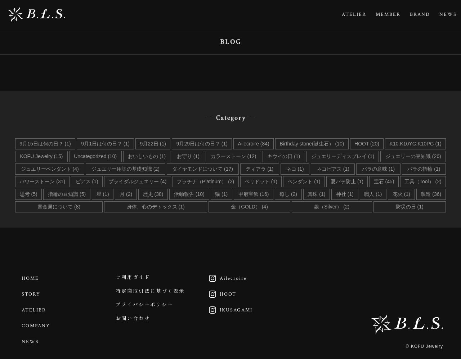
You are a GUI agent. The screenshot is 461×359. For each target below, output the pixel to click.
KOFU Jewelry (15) (41, 156)
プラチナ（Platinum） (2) (205, 181)
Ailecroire (226, 278)
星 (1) (103, 194)
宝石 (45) (384, 181)
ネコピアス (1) (333, 169)
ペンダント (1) (303, 181)
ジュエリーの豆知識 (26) (413, 156)
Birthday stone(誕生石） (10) (311, 144)
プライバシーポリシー (145, 307)
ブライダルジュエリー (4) (137, 181)
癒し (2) (288, 194)
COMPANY (36, 322)
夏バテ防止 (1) (347, 181)
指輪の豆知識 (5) (67, 194)
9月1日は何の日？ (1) (105, 144)
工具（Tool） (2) (423, 181)
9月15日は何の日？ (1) (45, 144)
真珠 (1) (316, 194)
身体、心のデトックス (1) (156, 207)
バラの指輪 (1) (423, 169)
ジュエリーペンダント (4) (50, 169)
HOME (31, 278)
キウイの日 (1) (283, 156)
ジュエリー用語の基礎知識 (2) (125, 169)
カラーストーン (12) (233, 156)
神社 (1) (345, 194)
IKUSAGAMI (229, 307)
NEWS (448, 14)
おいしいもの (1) (147, 156)
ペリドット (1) (261, 181)
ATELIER (354, 14)
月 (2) (126, 194)
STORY (31, 293)
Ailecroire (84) (253, 144)
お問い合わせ (133, 322)
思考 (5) (28, 194)
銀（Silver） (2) (331, 207)
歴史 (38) (153, 194)
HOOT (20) (366, 144)
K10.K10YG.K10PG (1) (416, 144)
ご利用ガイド (133, 278)
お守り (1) (188, 156)
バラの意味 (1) (378, 169)
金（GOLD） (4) (249, 207)
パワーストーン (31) (42, 181)
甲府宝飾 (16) (253, 194)
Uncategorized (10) (95, 156)
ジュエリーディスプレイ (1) (342, 156)
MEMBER (388, 14)
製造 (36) (431, 194)
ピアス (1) (87, 181)
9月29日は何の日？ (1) (202, 144)
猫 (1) (221, 194)
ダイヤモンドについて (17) (202, 169)
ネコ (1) (295, 169)
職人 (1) (373, 194)
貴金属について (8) (58, 207)
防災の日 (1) (410, 207)
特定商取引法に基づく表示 (150, 293)
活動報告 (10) (189, 194)
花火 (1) (401, 194)
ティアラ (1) (259, 169)
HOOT (221, 292)
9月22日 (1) (153, 144)
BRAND (420, 14)
